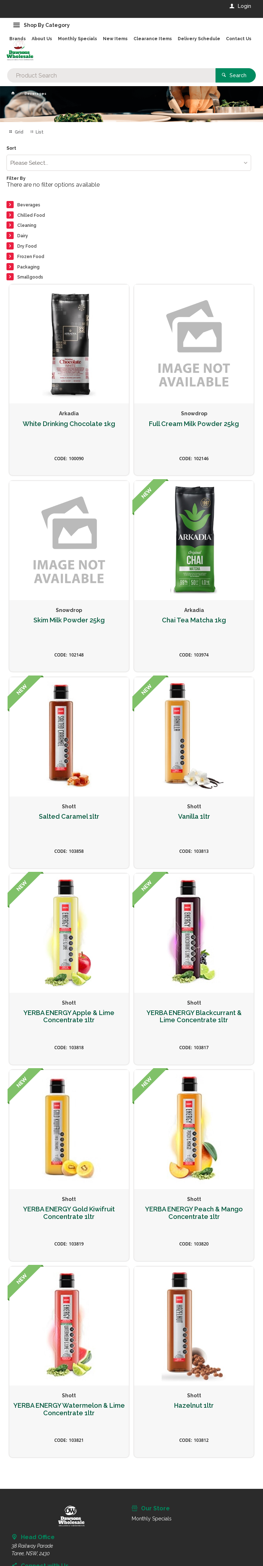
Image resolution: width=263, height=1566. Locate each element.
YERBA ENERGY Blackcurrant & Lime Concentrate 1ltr (194, 1016)
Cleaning (26, 225)
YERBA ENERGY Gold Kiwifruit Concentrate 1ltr (69, 1213)
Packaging (28, 267)
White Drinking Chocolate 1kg (69, 423)
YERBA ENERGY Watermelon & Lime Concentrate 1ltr (69, 1409)
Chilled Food (31, 215)
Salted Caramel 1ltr (69, 816)
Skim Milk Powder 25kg (69, 620)
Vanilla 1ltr (194, 816)
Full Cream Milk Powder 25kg (194, 423)
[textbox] (111, 75)
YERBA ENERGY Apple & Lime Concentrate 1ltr (68, 1016)
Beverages (28, 204)
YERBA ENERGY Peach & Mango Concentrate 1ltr (194, 1213)
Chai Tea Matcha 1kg (194, 620)
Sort (11, 148)
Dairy (22, 235)
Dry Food (27, 246)
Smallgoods (30, 277)
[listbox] (128, 163)
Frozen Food (30, 256)
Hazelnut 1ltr (194, 1405)
